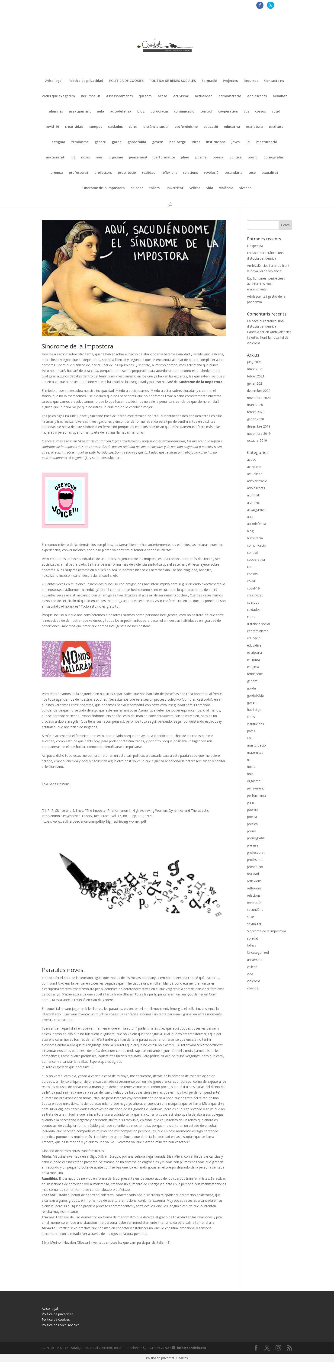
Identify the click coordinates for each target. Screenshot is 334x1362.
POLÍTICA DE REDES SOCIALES (173, 81)
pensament (138, 157)
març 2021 (255, 369)
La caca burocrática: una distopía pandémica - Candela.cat (265, 326)
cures (133, 127)
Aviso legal (53, 81)
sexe (252, 173)
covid (276, 111)
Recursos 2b (90, 96)
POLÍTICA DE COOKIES (126, 81)
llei (248, 142)
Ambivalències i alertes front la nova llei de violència (269, 337)
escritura (276, 127)
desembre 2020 (258, 390)
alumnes (56, 111)
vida (209, 188)
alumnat (280, 96)
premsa (57, 173)
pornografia (273, 157)
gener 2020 (255, 419)
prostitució (127, 173)
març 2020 (255, 404)
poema (201, 157)
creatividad (74, 127)
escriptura (254, 127)
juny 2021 (254, 362)
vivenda (245, 188)
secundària (233, 173)
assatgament (80, 111)
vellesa (194, 188)
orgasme (116, 157)
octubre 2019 (257, 440)
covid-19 (52, 127)
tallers (154, 188)
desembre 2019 (258, 426)
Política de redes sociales (61, 1325)
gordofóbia (137, 142)
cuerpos (95, 127)
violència (226, 188)
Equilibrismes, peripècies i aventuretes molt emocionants (266, 284)
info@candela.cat (191, 1348)
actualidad (203, 96)
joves (235, 142)
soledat (137, 188)
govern (157, 142)
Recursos (251, 81)
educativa (232, 127)
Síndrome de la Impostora (77, 346)
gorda (117, 142)
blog (141, 111)
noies (85, 157)
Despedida (255, 246)
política (235, 157)
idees (196, 142)
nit (73, 157)
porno (252, 157)
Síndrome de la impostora (103, 188)
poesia (218, 157)
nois (99, 157)
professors (103, 173)
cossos (260, 111)
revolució (211, 173)
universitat (174, 188)
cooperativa (228, 111)
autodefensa (120, 111)
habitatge (177, 142)
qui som (145, 96)
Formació (209, 81)
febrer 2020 (255, 412)
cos (246, 111)
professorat (78, 173)
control (206, 111)
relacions (190, 173)
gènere (100, 142)
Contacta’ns (274, 81)
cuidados (115, 127)
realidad (148, 173)
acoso (162, 96)
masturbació (266, 142)
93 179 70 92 (159, 1348)
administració (229, 96)
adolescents (257, 96)
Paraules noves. (63, 970)
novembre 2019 (259, 433)
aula (100, 111)
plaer (185, 157)
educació (211, 127)
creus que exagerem (58, 96)
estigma (58, 142)
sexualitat (270, 173)
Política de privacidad (85, 81)
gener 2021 (255, 383)
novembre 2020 (259, 398)
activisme (181, 96)
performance (164, 157)
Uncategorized (258, 952)
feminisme (80, 142)
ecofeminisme (186, 127)
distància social (156, 127)
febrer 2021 (255, 376)
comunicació (184, 111)
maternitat (55, 157)
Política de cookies (56, 1319)
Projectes (230, 81)
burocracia (159, 111)
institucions (215, 142)
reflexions (169, 173)
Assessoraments (119, 96)
